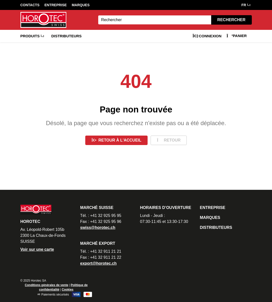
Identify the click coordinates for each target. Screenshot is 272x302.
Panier (236, 36)
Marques (81, 5)
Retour (169, 140)
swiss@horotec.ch (97, 227)
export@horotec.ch (98, 263)
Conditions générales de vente (46, 285)
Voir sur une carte (37, 249)
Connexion (206, 36)
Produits (32, 36)
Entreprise (55, 5)
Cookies (68, 289)
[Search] (154, 19)
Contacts (30, 5)
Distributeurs (66, 36)
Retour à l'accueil (116, 140)
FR (245, 5)
